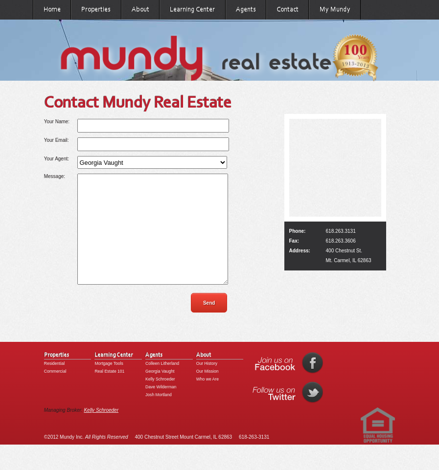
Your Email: (56, 140)
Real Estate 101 (109, 393)
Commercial (55, 393)
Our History (206, 385)
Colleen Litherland (162, 385)
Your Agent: (56, 158)
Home (52, 9)
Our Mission (207, 393)
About (140, 9)
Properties (96, 9)
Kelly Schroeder (160, 401)
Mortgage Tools (108, 385)
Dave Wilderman (160, 408)
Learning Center (192, 9)
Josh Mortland (158, 416)
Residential (54, 385)
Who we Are (207, 401)
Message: (54, 176)
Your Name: (56, 121)
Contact (288, 9)
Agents (246, 9)
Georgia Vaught (159, 393)
